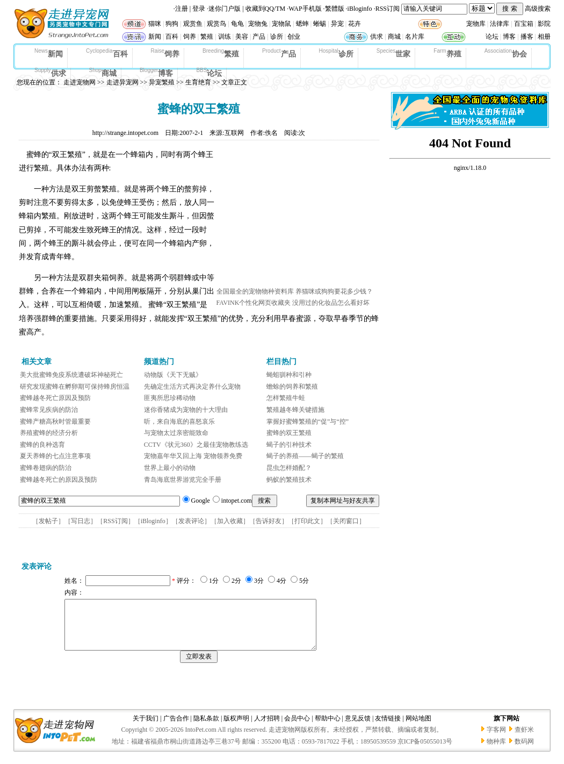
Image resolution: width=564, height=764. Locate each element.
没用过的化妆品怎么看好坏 (331, 302)
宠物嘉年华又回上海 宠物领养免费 (193, 456)
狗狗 (171, 23)
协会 (506, 53)
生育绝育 (198, 82)
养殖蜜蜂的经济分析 (49, 433)
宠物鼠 (281, 23)
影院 (544, 23)
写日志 (80, 521)
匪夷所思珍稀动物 (170, 398)
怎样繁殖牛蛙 (285, 398)
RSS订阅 (387, 8)
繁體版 (334, 8)
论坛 (492, 36)
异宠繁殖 (162, 82)
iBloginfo (360, 8)
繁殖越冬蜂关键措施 (295, 409)
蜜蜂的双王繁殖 (289, 433)
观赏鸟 (216, 23)
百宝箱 (523, 23)
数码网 (524, 751)
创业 (293, 36)
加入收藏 (230, 521)
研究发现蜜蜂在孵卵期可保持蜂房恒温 (74, 386)
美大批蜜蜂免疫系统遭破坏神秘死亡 (71, 375)
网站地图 (418, 728)
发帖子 (48, 521)
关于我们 (145, 728)
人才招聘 (267, 728)
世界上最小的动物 (170, 468)
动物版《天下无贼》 (173, 375)
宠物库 (476, 23)
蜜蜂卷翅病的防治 (45, 468)
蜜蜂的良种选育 (42, 444)
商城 (394, 36)
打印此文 (307, 521)
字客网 (496, 739)
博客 (509, 36)
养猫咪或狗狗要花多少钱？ (334, 291)
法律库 (499, 23)
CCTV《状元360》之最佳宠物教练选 (196, 444)
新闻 (154, 36)
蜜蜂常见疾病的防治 (49, 409)
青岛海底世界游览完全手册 (182, 479)
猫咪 (154, 23)
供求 (376, 36)
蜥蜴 (319, 23)
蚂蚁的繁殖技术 (289, 479)
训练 (224, 36)
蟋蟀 (302, 23)
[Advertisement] (297, 216)
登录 (198, 8)
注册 (181, 8)
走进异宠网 (122, 82)
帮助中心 (328, 728)
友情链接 (388, 728)
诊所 (276, 36)
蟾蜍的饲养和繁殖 (292, 386)
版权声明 (236, 728)
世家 (394, 53)
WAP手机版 (304, 8)
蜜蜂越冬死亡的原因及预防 (58, 479)
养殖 (447, 53)
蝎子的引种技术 (289, 444)
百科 (171, 36)
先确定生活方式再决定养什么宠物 (192, 386)
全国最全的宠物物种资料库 (255, 291)
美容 (241, 36)
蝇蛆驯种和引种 (289, 375)
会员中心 (297, 728)
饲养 (189, 36)
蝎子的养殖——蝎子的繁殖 (305, 456)
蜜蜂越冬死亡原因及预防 (55, 398)
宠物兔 (257, 23)
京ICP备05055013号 (425, 751)
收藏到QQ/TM (265, 8)
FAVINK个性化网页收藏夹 (253, 302)
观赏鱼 (193, 23)
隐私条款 (206, 728)
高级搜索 (538, 8)
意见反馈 (358, 728)
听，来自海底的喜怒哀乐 (179, 421)
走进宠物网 (79, 82)
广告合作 (176, 728)
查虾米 (524, 739)
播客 (526, 36)
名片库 (414, 36)
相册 (544, 36)
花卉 (354, 23)
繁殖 (206, 36)
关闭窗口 (346, 521)
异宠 (337, 23)
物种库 (496, 751)
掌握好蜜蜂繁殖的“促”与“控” (307, 421)
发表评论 (191, 521)
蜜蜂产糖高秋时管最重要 (55, 421)
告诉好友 (268, 521)
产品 (258, 36)
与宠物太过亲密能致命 (176, 433)
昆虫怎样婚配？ (289, 468)
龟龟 (237, 23)
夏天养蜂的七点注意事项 (55, 456)
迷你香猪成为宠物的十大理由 (186, 409)
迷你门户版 (224, 8)
